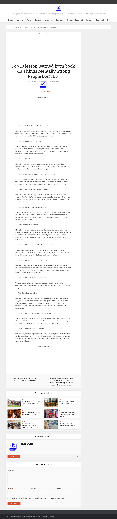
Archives (48, 20)
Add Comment (39, 81)
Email (33, 489)
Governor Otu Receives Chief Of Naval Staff (67, 402)
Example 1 (79, 20)
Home (10, 20)
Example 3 (100, 20)
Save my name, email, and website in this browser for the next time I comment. (37, 498)
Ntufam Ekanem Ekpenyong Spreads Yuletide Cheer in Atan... (30, 425)
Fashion (38, 20)
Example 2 (89, 20)
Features (59, 20)
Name (10, 489)
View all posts (13, 456)
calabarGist (50, 81)
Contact (69, 20)
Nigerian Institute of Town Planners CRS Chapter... (31, 402)
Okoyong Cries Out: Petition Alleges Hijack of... (68, 424)
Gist (43, 62)
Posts (29, 20)
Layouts (20, 20)
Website (58, 489)
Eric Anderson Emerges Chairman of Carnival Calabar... (67, 414)
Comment (11, 470)
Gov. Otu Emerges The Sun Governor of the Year (31, 413)
